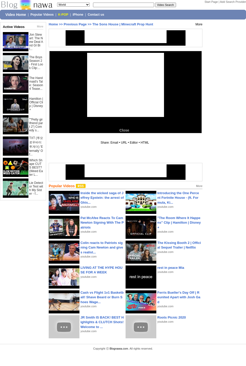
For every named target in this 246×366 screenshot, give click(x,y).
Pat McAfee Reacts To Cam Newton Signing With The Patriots (102, 222)
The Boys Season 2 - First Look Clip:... (36, 62)
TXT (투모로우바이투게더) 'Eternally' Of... (36, 146)
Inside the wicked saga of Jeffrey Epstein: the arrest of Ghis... (102, 197)
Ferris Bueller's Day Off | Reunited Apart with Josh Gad (178, 297)
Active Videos (14, 27)
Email (114, 142)
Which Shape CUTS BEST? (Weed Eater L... (36, 167)
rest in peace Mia (170, 268)
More (40, 26)
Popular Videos (42, 14)
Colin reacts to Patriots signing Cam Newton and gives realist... (101, 247)
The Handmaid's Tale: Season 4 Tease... (36, 83)
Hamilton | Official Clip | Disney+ (36, 104)
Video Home (15, 15)
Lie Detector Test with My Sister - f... (36, 188)
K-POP (63, 14)
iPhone (78, 14)
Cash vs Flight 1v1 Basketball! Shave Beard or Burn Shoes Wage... (102, 297)
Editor (134, 142)
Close (124, 130)
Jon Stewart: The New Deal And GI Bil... (36, 42)
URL (124, 142)
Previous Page (75, 24)
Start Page (211, 1)
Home (53, 24)
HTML (145, 142)
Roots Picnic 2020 (171, 317)
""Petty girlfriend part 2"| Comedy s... (36, 125)
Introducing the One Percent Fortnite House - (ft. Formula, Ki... (178, 197)
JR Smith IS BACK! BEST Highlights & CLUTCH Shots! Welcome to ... (102, 322)
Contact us (96, 14)
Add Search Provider (233, 1)
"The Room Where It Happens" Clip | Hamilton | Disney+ (179, 222)
